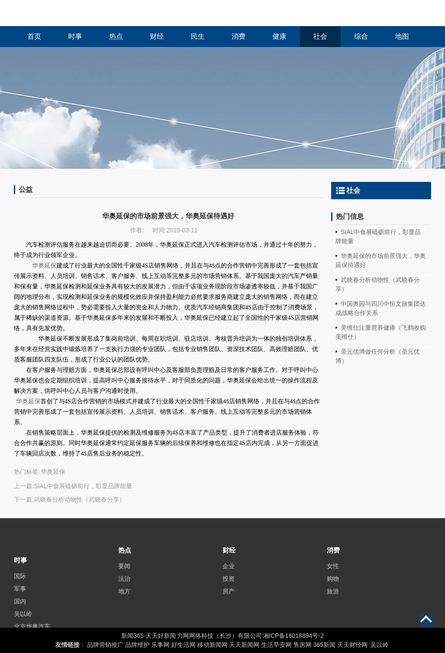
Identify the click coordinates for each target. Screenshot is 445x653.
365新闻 (324, 644)
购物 (333, 589)
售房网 (302, 644)
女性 (333, 576)
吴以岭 (379, 644)
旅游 (333, 602)
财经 (157, 36)
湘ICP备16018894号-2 (293, 635)
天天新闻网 (244, 644)
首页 (34, 36)
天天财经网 (352, 644)
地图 (402, 36)
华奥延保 (28, 401)
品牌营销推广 (105, 644)
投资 (228, 589)
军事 (20, 607)
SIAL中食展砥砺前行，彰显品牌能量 (83, 485)
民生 (198, 36)
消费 (239, 36)
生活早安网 (276, 644)
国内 (20, 620)
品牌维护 (137, 644)
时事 (75, 36)
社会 (320, 36)
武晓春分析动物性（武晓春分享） (79, 499)
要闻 (124, 576)
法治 (124, 589)
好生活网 (183, 644)
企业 (228, 576)
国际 (20, 595)
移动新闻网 (212, 644)
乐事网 (160, 644)
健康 (279, 36)
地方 (124, 602)
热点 (116, 36)
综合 (361, 36)
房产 (228, 602)
